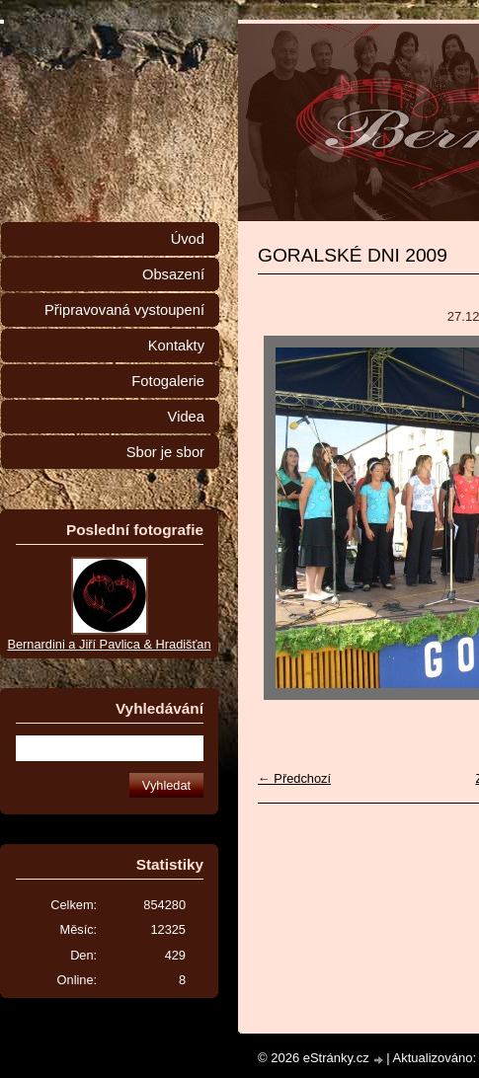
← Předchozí (294, 778)
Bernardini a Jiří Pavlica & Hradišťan (108, 644)
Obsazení (173, 274)
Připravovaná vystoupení (124, 310)
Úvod (187, 239)
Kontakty (176, 345)
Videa (186, 416)
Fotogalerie (167, 381)
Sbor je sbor (165, 452)
